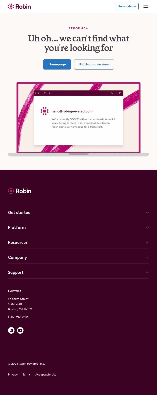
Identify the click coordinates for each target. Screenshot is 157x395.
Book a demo (127, 6)
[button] (145, 6)
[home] (19, 6)
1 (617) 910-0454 (18, 317)
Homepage (57, 64)
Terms (26, 374)
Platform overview (94, 64)
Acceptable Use (45, 374)
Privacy (13, 374)
